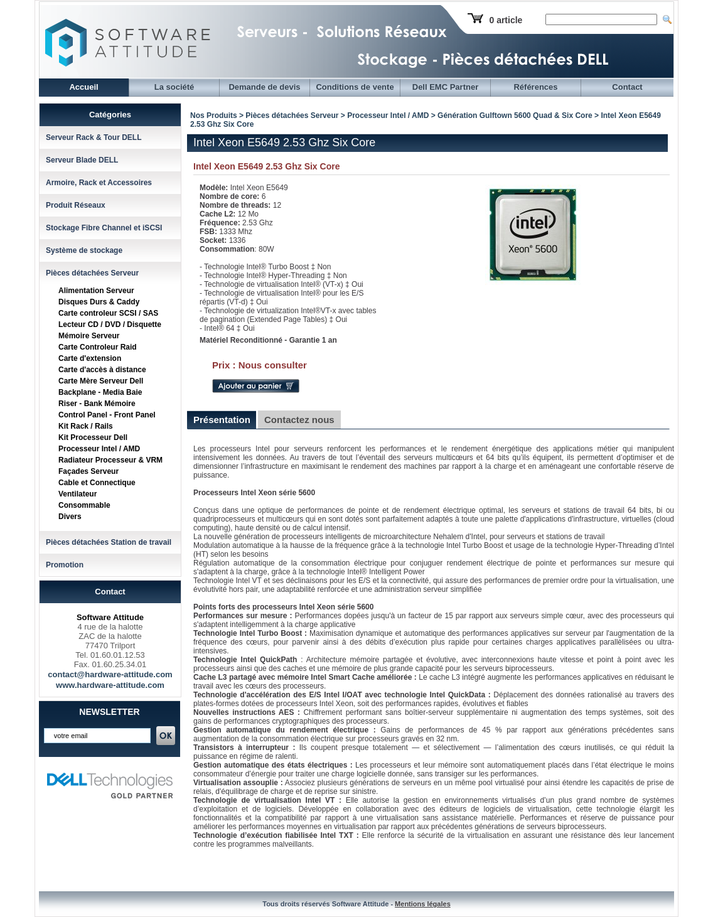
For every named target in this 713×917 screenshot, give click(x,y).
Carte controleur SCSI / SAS (108, 313)
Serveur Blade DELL (82, 160)
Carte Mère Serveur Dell (100, 381)
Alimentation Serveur (96, 290)
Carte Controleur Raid (97, 347)
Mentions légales (423, 904)
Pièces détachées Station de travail (108, 542)
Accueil (83, 87)
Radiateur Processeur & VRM (110, 460)
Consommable (84, 505)
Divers (70, 516)
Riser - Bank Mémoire (97, 403)
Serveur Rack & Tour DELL (93, 137)
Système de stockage (84, 250)
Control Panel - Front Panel (107, 414)
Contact (627, 87)
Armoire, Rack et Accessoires (99, 182)
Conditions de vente (355, 87)
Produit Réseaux (75, 205)
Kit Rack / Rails (85, 426)
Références (535, 87)
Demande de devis (264, 87)
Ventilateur (77, 494)
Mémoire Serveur (88, 335)
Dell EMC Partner (445, 87)
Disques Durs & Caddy (98, 302)
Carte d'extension (89, 358)
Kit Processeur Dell (92, 437)
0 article (505, 20)
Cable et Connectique (97, 482)
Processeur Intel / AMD (99, 448)
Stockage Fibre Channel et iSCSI (104, 227)
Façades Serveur (88, 471)
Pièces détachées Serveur (92, 273)
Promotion (64, 564)
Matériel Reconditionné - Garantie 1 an (268, 340)
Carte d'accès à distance (102, 369)
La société (174, 87)
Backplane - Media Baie (100, 392)
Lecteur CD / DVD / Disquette (109, 324)
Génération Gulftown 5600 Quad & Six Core (514, 115)
